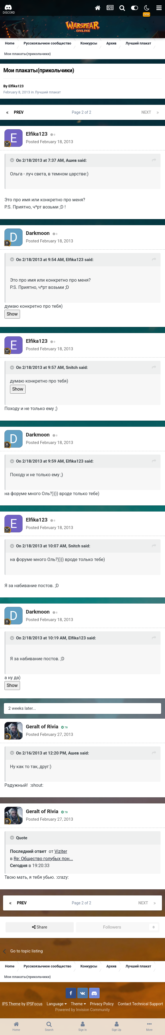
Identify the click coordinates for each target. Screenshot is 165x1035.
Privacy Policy (102, 1004)
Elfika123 (16, 86)
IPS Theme (11, 1004)
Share (39, 927)
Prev (19, 112)
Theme (78, 1004)
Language (57, 1004)
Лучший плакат (48, 92)
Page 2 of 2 (82, 112)
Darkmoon (38, 233)
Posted (49, 141)
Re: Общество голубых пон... (43, 858)
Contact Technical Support (140, 1004)
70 (64, 727)
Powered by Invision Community (82, 1009)
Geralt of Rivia (42, 726)
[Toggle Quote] (12, 160)
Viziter (61, 851)
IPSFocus (34, 1004)
